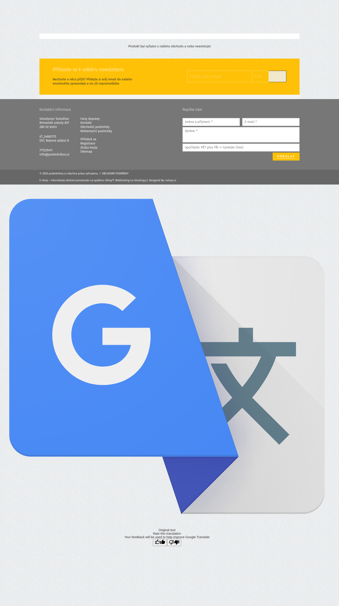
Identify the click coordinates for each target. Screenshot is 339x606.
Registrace (87, 143)
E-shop (43, 180)
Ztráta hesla (88, 148)
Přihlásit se (88, 139)
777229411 (46, 150)
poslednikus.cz (58, 173)
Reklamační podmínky (96, 131)
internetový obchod (63, 180)
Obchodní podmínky (95, 127)
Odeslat (286, 156)
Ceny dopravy (90, 119)
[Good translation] (160, 542)
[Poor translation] (174, 542)
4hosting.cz (141, 180)
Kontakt (86, 123)
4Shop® (109, 180)
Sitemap (86, 151)
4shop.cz (170, 180)
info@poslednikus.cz (54, 154)
